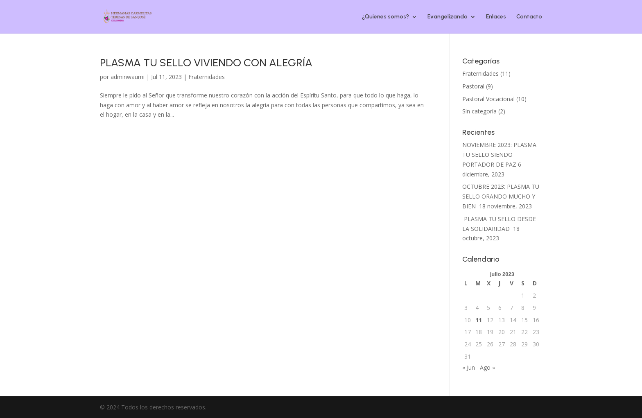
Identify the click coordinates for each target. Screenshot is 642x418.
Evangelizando (447, 17)
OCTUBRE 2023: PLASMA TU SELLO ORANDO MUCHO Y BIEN (500, 196)
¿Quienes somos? (385, 17)
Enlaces (496, 17)
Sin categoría (479, 111)
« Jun (468, 367)
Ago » (487, 367)
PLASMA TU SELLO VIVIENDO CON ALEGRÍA (206, 62)
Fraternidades (206, 77)
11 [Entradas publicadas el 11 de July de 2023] (478, 320)
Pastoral (473, 86)
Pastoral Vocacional (488, 99)
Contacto (529, 17)
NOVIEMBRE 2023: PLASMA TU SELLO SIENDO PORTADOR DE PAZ (499, 154)
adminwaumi (128, 77)
